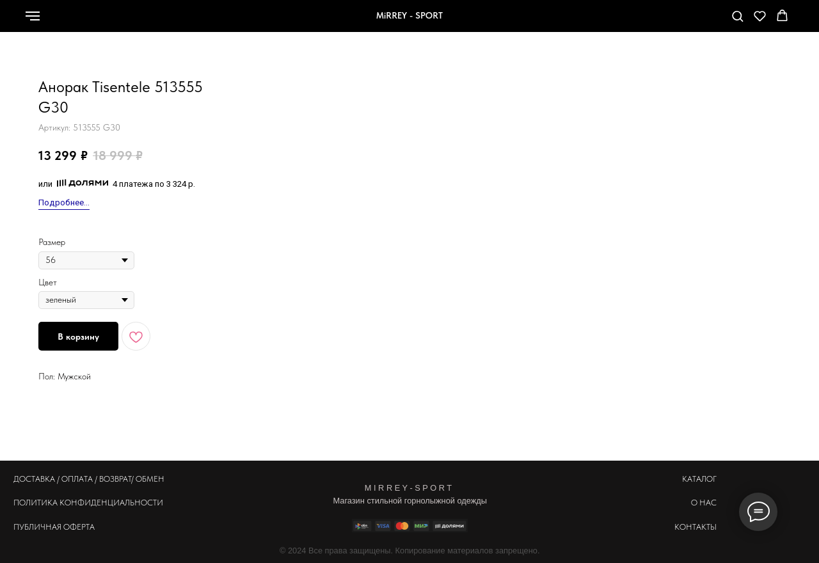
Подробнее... (64, 202)
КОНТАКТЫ (695, 527)
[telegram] (694, 22)
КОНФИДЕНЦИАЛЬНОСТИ (111, 502)
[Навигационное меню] (33, 16)
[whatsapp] (638, 22)
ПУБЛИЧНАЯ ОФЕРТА (54, 527)
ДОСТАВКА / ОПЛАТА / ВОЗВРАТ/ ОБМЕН (88, 479)
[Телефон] (666, 22)
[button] (737, 16)
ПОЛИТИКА (35, 502)
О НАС (704, 502)
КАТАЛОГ (699, 479)
